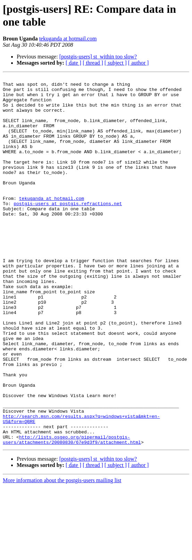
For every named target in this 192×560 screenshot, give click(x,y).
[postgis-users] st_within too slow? (98, 56)
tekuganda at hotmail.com (68, 39)
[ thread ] (93, 63)
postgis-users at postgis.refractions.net (68, 229)
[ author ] (138, 63)
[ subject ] (116, 63)
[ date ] (73, 63)
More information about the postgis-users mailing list (62, 554)
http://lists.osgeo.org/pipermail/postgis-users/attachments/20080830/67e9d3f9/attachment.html (72, 512)
